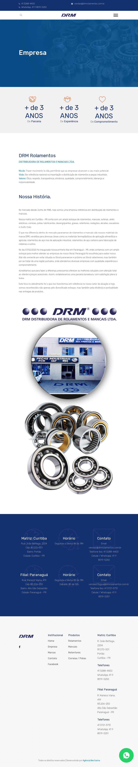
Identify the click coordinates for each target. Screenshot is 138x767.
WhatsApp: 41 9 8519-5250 (33, 7)
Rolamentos (74, 640)
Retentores (74, 652)
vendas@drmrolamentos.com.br (88, 3)
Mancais (72, 646)
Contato (52, 658)
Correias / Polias (77, 658)
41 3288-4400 (27, 3)
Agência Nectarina (91, 760)
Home (51, 640)
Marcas (52, 652)
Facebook (53, 664)
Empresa (52, 646)
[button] (115, 15)
